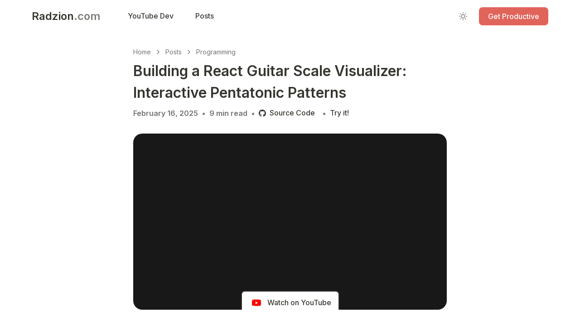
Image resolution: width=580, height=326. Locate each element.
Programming (216, 52)
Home (142, 52)
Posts (173, 52)
